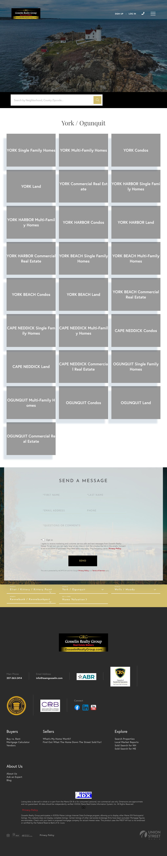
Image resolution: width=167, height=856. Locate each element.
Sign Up (119, 14)
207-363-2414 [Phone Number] (14, 678)
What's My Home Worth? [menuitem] (57, 739)
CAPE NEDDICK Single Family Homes (31, 330)
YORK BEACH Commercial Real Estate (136, 294)
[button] (97, 100)
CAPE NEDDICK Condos (136, 330)
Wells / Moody (125, 589)
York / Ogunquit (73, 589)
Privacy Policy (115, 548)
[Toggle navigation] (153, 13)
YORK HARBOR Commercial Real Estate (31, 258)
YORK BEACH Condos (31, 294)
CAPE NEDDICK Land (31, 366)
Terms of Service (98, 571)
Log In (132, 14)
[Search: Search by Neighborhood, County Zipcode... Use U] (53, 100)
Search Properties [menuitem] (125, 739)
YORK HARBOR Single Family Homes (136, 186)
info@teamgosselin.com (49, 678)
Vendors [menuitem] (11, 745)
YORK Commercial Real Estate (83, 186)
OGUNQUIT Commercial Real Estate (31, 438)
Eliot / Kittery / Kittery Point (31, 589)
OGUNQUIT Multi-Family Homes (31, 402)
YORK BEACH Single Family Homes (83, 258)
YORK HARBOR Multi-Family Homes (31, 222)
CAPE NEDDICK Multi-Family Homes (83, 330)
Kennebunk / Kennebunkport (30, 599)
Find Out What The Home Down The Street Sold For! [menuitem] (72, 742)
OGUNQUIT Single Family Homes (136, 366)
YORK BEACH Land (83, 294)
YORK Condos (136, 150)
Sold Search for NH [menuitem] (125, 745)
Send (82, 561)
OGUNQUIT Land (136, 402)
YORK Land (31, 186)
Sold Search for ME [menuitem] (125, 748)
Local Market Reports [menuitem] (127, 742)
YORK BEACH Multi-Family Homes (135, 258)
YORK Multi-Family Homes (83, 150)
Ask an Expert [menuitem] (14, 777)
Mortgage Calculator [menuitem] (18, 742)
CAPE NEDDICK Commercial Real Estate (83, 366)
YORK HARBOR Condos (83, 222)
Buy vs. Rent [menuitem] (13, 739)
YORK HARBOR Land (136, 222)
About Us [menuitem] (12, 773)
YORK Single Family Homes (31, 150)
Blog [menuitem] (9, 780)
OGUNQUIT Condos (83, 402)
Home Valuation (73, 599)
